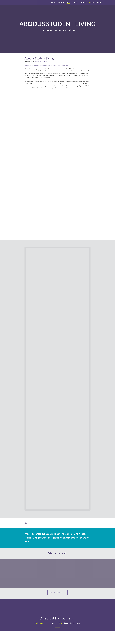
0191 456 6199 (95, 2)
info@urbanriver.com (72, 623)
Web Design (43, 61)
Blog (75, 2)
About (53, 2)
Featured (37, 61)
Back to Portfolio (57, 593)
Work (69, 2)
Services (61, 2)
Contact (83, 2)
